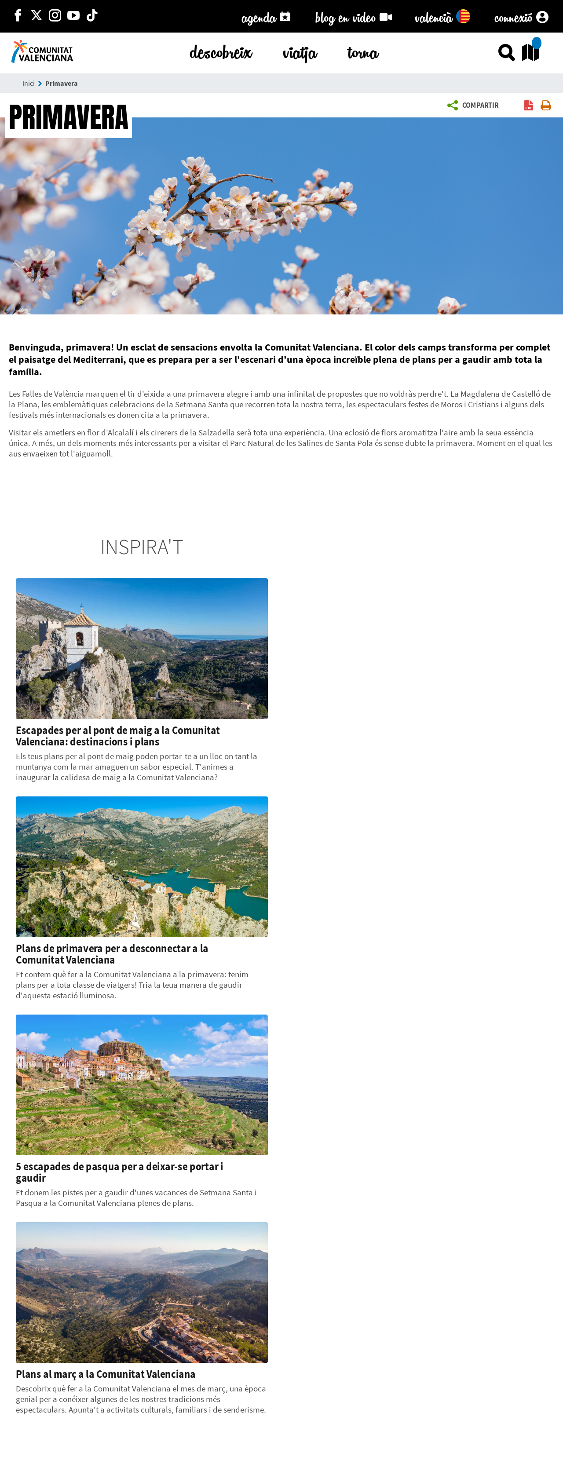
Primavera (61, 83)
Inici (28, 83)
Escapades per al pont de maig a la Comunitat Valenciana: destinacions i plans (118, 735)
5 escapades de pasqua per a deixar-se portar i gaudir (119, 1172)
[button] (475, 105)
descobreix (221, 50)
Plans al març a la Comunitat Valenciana (106, 1374)
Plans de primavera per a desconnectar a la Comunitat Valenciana (112, 954)
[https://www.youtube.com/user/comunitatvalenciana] (73, 16)
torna (363, 50)
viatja (300, 50)
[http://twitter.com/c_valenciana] (36, 16)
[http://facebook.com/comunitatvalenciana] (18, 16)
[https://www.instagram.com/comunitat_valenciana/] (55, 16)
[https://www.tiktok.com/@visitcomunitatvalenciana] (92, 16)
